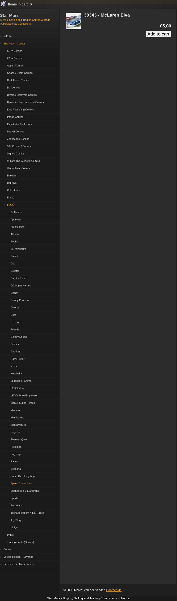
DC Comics (13, 87)
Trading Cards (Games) (20, 542)
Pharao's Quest (19, 439)
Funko (10, 197)
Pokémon (16, 446)
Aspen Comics (15, 65)
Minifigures (17, 417)
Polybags (16, 454)
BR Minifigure (18, 248)
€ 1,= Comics (14, 50)
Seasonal (16, 468)
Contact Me (114, 590)
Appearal (16, 219)
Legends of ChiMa (21, 380)
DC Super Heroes (21, 285)
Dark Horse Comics (18, 80)
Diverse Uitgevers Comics (22, 94)
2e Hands (16, 212)
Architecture (17, 226)
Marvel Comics (15, 131)
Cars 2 (14, 256)
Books (14, 241)
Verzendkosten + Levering (18, 556)
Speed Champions (21, 483)
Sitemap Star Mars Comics (19, 564)
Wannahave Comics (18, 168)
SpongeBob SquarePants (25, 490)
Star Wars (16, 505)
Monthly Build (18, 424)
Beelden (12, 175)
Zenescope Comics (18, 138)
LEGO (10, 204)
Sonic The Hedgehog (23, 476)
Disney (14, 292)
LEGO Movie (18, 388)
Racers (15, 461)
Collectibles (13, 190)
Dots (13, 314)
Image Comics (15, 116)
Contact (8, 549)
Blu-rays (12, 182)
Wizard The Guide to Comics (23, 160)
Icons (14, 366)
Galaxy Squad (19, 336)
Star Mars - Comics (14, 43)
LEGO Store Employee (24, 395)
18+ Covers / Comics (19, 146)
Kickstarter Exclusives (19, 124)
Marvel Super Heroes (23, 402)
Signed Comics (15, 153)
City (13, 263)
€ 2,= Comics (14, 58)
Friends (15, 329)
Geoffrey (16, 351)
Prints (10, 534)
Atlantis (15, 234)
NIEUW (8, 36)
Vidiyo (14, 527)
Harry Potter (18, 358)
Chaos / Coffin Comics (20, 72)
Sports (14, 498)
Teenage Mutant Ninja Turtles (27, 512)
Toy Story (16, 520)
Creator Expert (19, 278)
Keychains (16, 373)
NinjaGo (15, 432)
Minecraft (16, 410)
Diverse (15, 307)
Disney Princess (20, 300)
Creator (15, 270)
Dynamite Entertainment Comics (25, 102)
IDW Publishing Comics (20, 109)
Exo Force (16, 322)
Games (15, 344)
